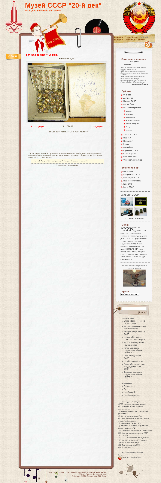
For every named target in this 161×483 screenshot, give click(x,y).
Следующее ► (98, 127)
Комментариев (132, 395)
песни (129, 252)
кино (140, 244)
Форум (144, 37)
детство (130, 238)
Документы (128, 98)
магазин (141, 246)
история (134, 244)
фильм (123, 259)
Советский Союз (127, 233)
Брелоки (129, 111)
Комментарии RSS (94, 476)
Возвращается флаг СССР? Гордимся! (133, 440)
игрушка (139, 241)
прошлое (124, 254)
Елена (126, 321)
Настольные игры (135, 361)
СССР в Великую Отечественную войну (134, 438)
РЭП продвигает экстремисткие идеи (133, 404)
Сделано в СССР (130, 150)
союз (134, 257)
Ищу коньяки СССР (127, 447)
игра (133, 241)
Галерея (118, 39)
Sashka (103, 472)
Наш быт (127, 138)
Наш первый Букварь (132, 181)
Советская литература (132, 160)
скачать (128, 257)
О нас (127, 37)
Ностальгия (128, 141)
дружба (145, 239)
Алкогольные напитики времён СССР (135, 433)
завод (129, 241)
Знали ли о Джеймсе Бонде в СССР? (133, 442)
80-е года (127, 95)
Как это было (128, 104)
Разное (126, 144)
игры (129, 244)
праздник (141, 252)
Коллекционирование (132, 107)
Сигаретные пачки (132, 127)
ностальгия (131, 248)
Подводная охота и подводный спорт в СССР (135, 366)
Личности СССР (130, 135)
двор (139, 236)
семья (123, 257)
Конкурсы (129, 39)
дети (123, 238)
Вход (126, 389)
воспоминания (126, 236)
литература (133, 246)
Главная (118, 37)
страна (138, 257)
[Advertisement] (61, 143)
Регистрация (129, 386)
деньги (144, 236)
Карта (135, 37)
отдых (141, 249)
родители (143, 254)
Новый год (136, 227)
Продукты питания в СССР (131, 445)
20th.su (81, 474)
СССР (127, 229)
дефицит (138, 239)
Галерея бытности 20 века (41, 55)
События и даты (130, 157)
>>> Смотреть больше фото (134, 218)
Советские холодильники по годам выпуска (137, 430)
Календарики (130, 117)
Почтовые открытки (132, 123)
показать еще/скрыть (140, 84)
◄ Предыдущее (37, 127)
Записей (129, 392)
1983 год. (125, 435)
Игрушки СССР (129, 101)
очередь (124, 252)
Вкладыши (129, 114)
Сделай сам (128, 147)
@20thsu (125, 457)
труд (143, 257)
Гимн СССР (128, 184)
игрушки (124, 244)
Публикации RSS (78, 476)
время (134, 236)
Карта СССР (128, 187)
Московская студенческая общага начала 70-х (133, 350)
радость (137, 254)
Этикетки (129, 130)
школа (129, 259)
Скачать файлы (129, 154)
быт (134, 233)
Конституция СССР (131, 178)
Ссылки (141, 39)
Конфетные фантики (133, 120)
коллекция (124, 246)
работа (131, 254)
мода (123, 249)
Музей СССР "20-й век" (63, 5)
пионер (134, 252)
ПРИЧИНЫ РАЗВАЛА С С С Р (130, 423)
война (138, 233)
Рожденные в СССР (131, 174)
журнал (123, 241)
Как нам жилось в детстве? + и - (132, 416)
